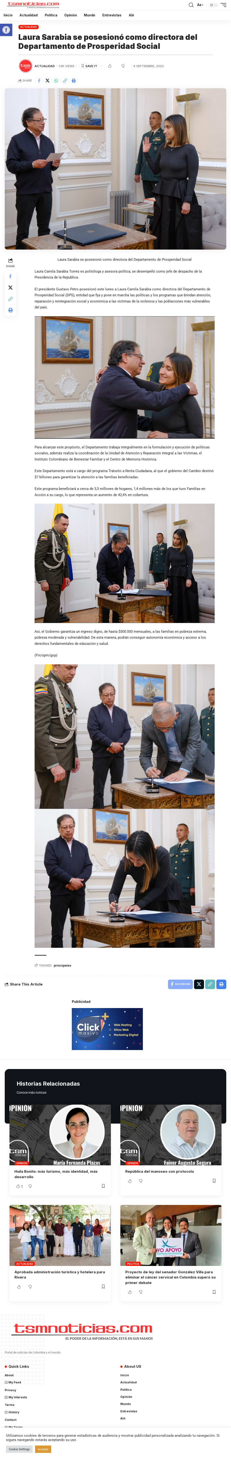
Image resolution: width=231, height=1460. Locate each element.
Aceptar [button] (43, 1449)
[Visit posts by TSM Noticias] (25, 66)
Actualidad (28, 26)
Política (133, 1263)
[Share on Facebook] (39, 81)
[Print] (74, 81)
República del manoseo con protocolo (159, 1171)
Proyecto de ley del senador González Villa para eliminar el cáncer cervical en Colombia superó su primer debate (170, 1276)
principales (63, 965)
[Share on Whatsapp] (56, 81)
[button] (6, 30)
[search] (191, 5)
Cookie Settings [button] (19, 1449)
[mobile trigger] (222, 5)
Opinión (21, 1163)
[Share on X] (48, 81)
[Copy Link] (65, 81)
